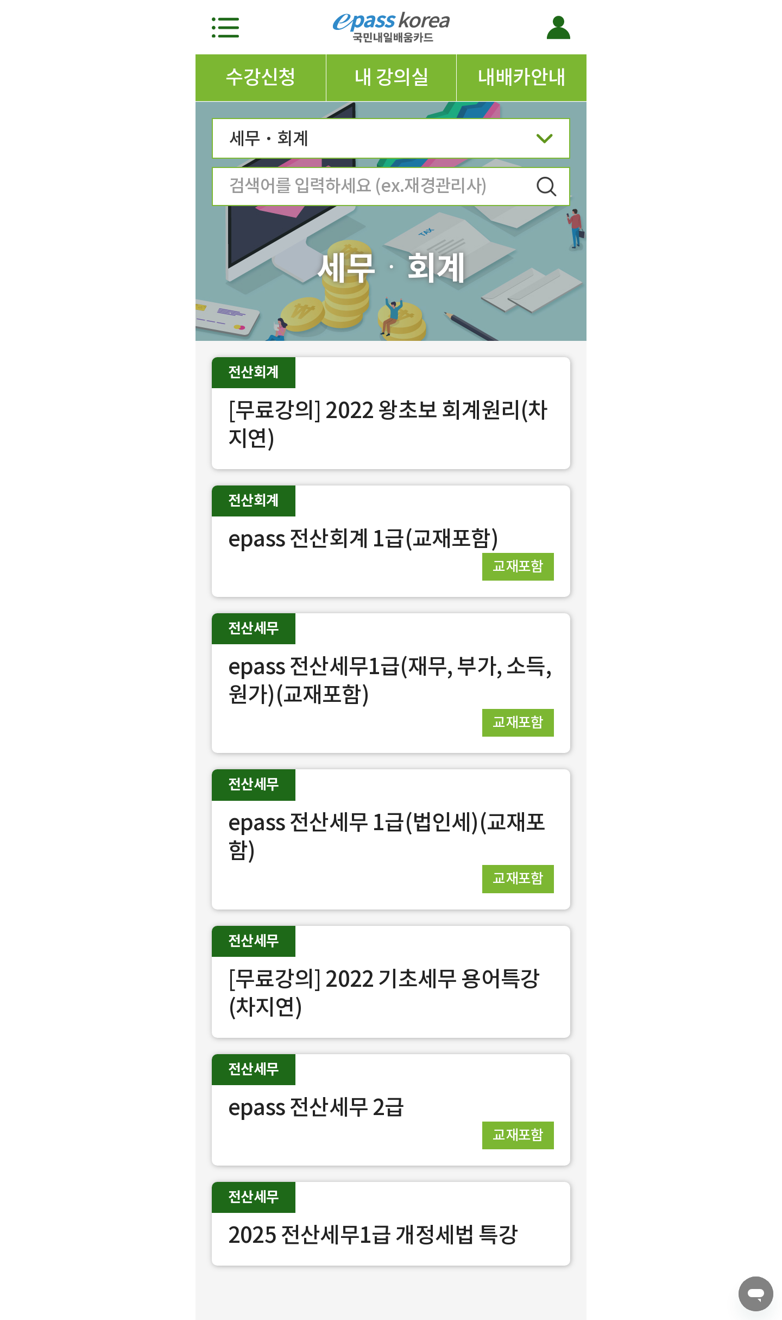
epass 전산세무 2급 (316, 1107)
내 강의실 (391, 77)
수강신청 (260, 77)
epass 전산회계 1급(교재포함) (363, 538)
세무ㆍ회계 (391, 142)
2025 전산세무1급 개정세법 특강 (373, 1235)
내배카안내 (521, 77)
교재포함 (518, 566)
